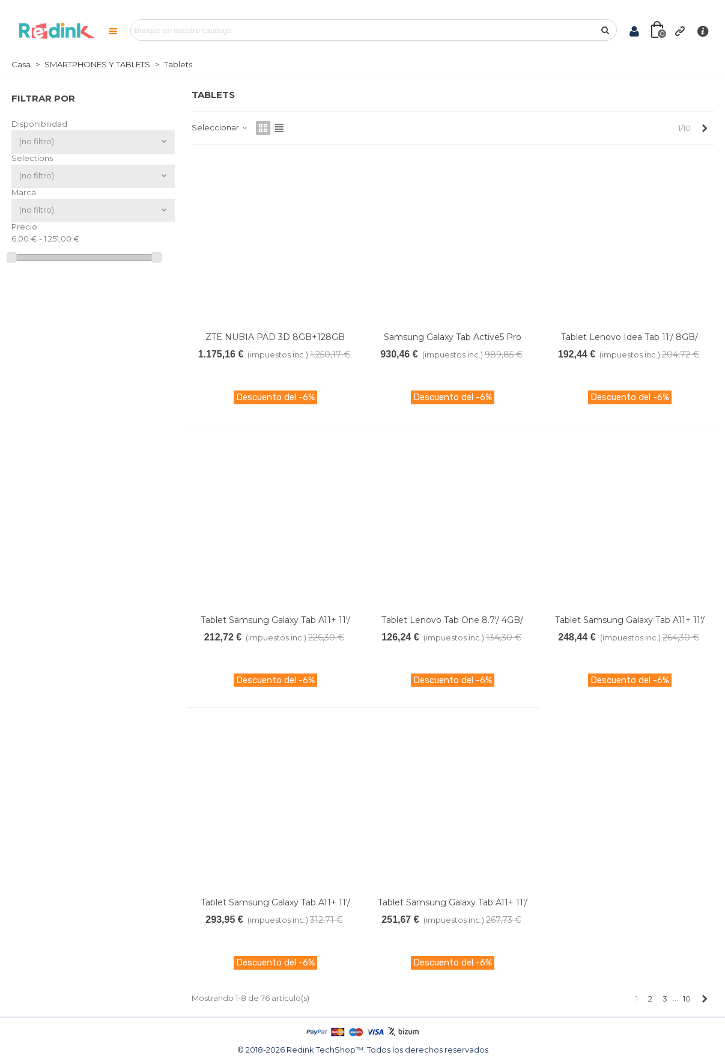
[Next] (705, 128)
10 (687, 998)
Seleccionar (220, 127)
